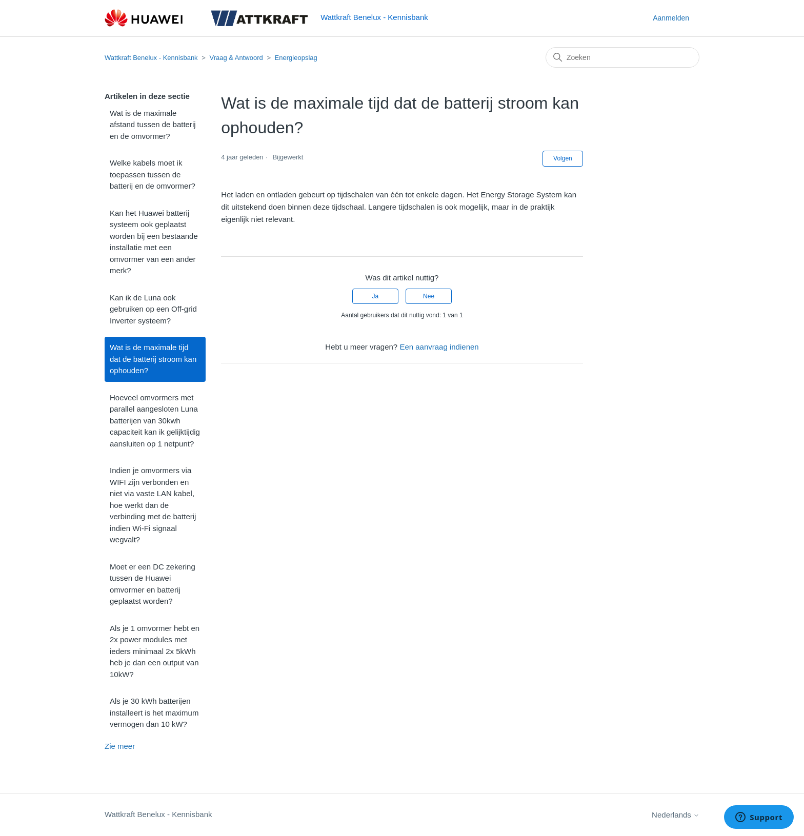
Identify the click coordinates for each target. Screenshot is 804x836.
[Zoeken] (622, 57)
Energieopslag (296, 58)
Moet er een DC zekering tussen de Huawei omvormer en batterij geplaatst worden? (152, 584)
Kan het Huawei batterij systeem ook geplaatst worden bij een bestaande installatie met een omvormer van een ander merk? (154, 242)
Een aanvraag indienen (438, 346)
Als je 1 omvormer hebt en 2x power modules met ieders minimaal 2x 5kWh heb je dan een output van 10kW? (154, 651)
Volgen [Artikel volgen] (562, 158)
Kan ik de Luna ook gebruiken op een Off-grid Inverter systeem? (153, 309)
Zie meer (120, 746)
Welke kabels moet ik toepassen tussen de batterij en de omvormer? (152, 174)
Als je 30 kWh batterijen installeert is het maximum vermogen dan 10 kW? (154, 712)
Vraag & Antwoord (236, 58)
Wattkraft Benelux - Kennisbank (151, 58)
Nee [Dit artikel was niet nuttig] (428, 296)
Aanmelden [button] (671, 18)
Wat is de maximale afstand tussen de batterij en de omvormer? (153, 124)
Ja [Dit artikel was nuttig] (375, 296)
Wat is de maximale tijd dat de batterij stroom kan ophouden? (153, 359)
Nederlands (675, 814)
